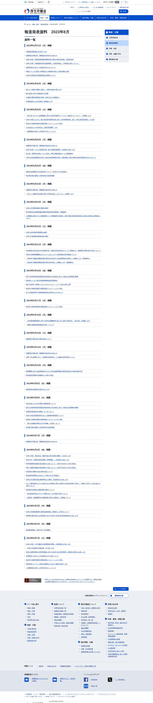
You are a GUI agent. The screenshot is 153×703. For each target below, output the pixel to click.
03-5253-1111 (61, 695)
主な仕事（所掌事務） (88, 607)
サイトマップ (111, 7)
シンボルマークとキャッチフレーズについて (79, 684)
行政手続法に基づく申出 (116, 641)
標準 (117, 2)
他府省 (41, 656)
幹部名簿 (84, 601)
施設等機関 (85, 618)
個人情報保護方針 (55, 684)
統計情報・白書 (87, 632)
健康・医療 (31, 598)
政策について (59, 594)
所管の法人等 (51, 656)
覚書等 (110, 604)
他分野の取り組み (33, 610)
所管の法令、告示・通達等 (117, 601)
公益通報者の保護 (114, 629)
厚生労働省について (88, 594)
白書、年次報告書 (87, 638)
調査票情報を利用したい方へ (90, 641)
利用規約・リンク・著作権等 (35, 684)
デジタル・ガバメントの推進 (117, 635)
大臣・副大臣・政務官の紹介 (90, 598)
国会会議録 (58, 610)
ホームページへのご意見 (66, 686)
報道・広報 (113, 32)
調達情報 (111, 621)
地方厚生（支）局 (87, 610)
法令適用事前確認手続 (115, 618)
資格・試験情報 (86, 624)
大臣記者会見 (113, 37)
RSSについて (50, 686)
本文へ (73, 7)
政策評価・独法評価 (61, 616)
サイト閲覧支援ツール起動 (86, 2)
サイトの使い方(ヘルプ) (34, 686)
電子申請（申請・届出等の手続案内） (117, 614)
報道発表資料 (113, 43)
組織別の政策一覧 (60, 601)
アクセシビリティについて (107, 684)
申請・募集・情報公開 (116, 609)
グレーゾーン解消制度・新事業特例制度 (117, 625)
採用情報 (84, 627)
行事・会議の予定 (115, 54)
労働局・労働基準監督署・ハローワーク (90, 614)
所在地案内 (85, 604)
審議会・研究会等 (60, 607)
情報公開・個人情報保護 (116, 632)
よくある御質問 (98, 7)
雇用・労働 (31, 604)
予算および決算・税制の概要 (64, 613)
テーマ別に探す (33, 594)
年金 (28, 607)
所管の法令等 (113, 594)
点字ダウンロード (70, 2)
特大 (126, 2)
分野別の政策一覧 (60, 598)
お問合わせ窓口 (84, 7)
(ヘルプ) (97, 2)
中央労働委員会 (86, 621)
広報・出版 (112, 48)
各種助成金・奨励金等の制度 (64, 604)
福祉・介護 (31, 601)
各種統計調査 (85, 636)
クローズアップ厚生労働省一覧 (85, 656)
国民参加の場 (124, 7)
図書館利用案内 (65, 656)
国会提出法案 (112, 598)
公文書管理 (111, 638)
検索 (125, 11)
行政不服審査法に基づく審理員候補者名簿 (117, 645)
